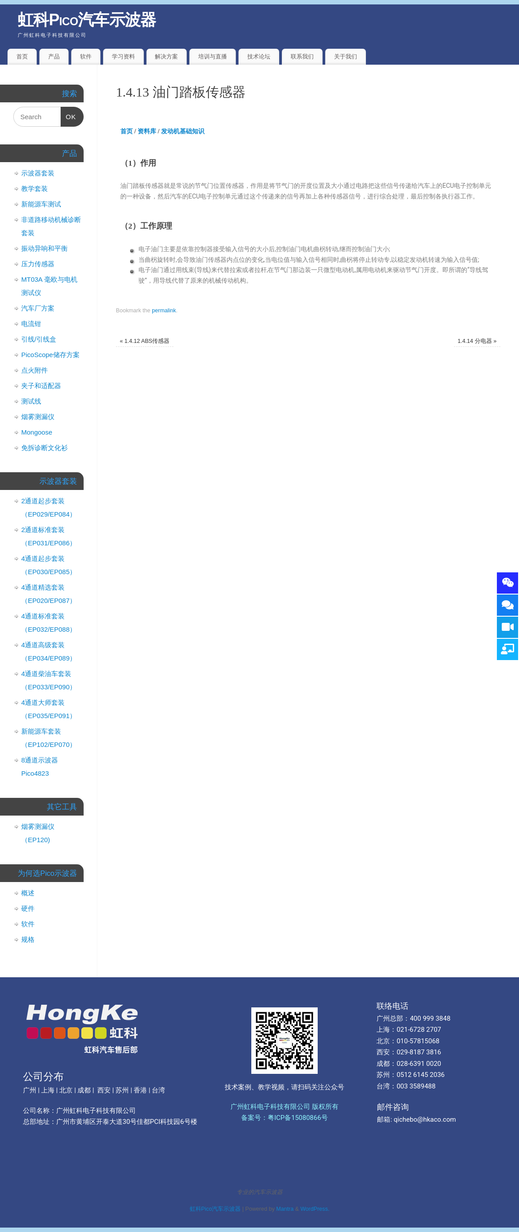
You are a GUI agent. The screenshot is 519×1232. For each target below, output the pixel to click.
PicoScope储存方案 (50, 354)
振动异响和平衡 (44, 248)
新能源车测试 (41, 204)
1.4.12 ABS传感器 (145, 341)
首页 (22, 56)
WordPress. (315, 1209)
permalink (164, 310)
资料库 (147, 131)
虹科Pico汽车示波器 (87, 20)
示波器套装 (37, 173)
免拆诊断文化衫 (44, 447)
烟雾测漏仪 (37, 416)
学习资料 (123, 56)
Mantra (284, 1209)
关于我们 (345, 56)
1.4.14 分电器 (476, 341)
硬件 (28, 908)
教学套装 (34, 188)
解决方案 (166, 56)
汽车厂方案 (37, 308)
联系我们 (302, 56)
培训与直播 (212, 56)
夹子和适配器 (41, 385)
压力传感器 (37, 264)
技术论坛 (258, 56)
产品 (54, 56)
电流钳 (31, 323)
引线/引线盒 (38, 339)
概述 (28, 893)
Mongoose (36, 432)
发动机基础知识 (182, 131)
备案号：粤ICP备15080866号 (284, 1118)
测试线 (31, 401)
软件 (86, 56)
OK (69, 113)
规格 (28, 939)
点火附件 (34, 370)
